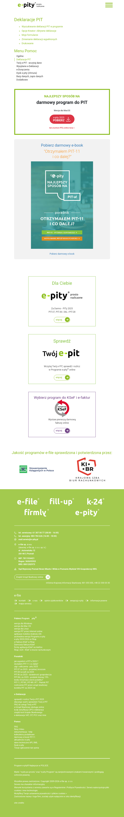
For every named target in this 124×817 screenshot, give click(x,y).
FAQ (16, 726)
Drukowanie (28, 43)
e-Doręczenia (23, 69)
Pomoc (17, 721)
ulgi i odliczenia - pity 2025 (26, 666)
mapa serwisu (25, 603)
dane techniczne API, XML (26, 742)
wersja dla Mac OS (22, 626)
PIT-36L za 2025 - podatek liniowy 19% (31, 677)
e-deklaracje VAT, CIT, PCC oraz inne (30, 715)
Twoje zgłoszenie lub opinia (26, 748)
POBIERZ (59, 119)
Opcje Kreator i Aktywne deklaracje (39, 31)
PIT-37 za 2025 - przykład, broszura (29, 669)
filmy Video (19, 729)
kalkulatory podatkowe (24, 734)
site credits (19, 803)
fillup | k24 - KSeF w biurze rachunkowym (32, 650)
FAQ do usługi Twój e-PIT (25, 704)
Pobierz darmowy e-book (62, 254)
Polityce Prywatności (76, 787)
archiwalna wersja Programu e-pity (29, 636)
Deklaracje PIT (24, 59)
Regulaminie (59, 787)
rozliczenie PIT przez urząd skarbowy (30, 685)
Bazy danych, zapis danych (30, 76)
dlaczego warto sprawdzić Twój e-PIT (31, 702)
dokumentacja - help (23, 732)
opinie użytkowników (53, 600)
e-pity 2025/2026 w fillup (25, 639)
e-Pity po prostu (31, 5)
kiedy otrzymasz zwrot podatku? (28, 680)
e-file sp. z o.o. (66, 781)
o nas (35, 600)
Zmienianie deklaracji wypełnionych (39, 39)
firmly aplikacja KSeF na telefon (28, 647)
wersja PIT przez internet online (28, 631)
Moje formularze (30, 35)
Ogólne (20, 56)
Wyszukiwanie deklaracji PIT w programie (42, 26)
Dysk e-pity (19, 745)
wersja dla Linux (21, 629)
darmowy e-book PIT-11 (24, 737)
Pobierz (25, 618)
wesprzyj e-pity (76, 600)
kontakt (22, 600)
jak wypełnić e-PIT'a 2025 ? (26, 661)
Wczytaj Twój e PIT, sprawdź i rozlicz (62, 354)
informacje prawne (98, 600)
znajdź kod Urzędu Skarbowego (28, 712)
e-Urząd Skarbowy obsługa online (29, 707)
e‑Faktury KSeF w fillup (24, 642)
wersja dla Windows (23, 623)
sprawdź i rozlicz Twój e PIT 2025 (29, 699)
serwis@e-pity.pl (30, 539)
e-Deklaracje (20, 694)
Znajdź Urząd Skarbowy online (29, 577)
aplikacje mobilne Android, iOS (27, 634)
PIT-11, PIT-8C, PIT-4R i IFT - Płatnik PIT (31, 682)
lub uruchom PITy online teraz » (62, 128)
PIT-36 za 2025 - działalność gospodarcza (33, 674)
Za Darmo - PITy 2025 (62, 297)
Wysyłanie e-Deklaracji (28, 66)
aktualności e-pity (22, 740)
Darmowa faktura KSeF (24, 644)
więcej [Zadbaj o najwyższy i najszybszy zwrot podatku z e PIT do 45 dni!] (59, 377)
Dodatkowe (22, 79)
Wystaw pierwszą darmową (62, 410)
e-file (17, 595)
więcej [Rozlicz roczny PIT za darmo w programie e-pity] (59, 319)
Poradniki (18, 656)
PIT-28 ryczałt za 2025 (24, 672)
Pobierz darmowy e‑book (62, 145)
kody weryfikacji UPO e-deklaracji (29, 710)
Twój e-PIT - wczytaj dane (29, 63)
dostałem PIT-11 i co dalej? (26, 664)
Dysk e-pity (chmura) (27, 73)
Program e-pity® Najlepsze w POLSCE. (31, 765)
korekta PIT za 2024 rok (24, 688)
